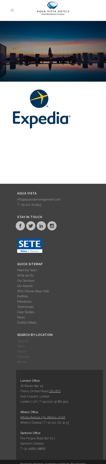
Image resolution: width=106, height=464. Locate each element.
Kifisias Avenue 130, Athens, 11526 (42, 417)
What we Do (25, 275)
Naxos (21, 351)
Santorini (23, 341)
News (21, 317)
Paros (21, 346)
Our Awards (25, 286)
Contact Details (27, 322)
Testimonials (25, 306)
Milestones (24, 301)
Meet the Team (27, 270)
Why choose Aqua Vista (33, 291)
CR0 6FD (55, 391)
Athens (21, 362)
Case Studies (25, 312)
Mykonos (23, 356)
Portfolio (22, 296)
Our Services (25, 280)
